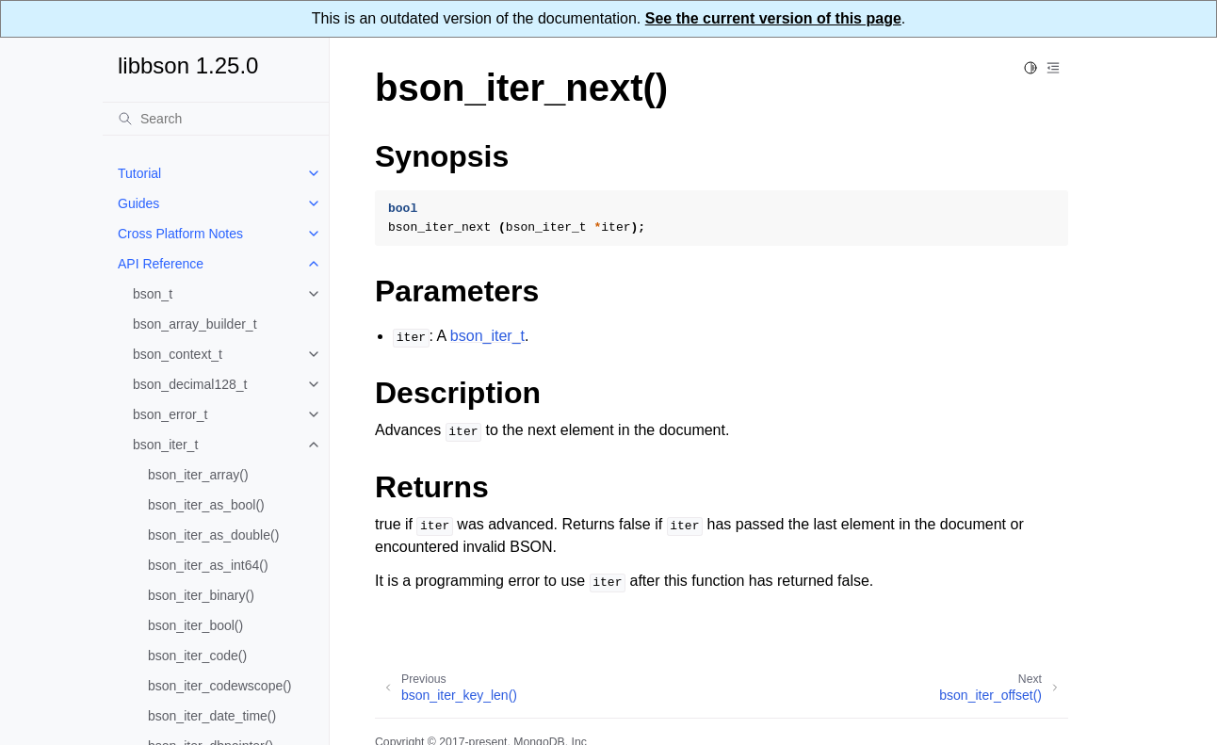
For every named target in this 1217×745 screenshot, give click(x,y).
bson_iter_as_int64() (208, 565)
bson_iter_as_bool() (206, 504)
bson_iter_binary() (201, 595)
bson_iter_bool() (195, 625)
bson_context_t (177, 354)
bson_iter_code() (197, 655)
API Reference (160, 263)
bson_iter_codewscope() (220, 685)
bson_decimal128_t (190, 384)
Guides (138, 203)
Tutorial (139, 173)
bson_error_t (170, 414)
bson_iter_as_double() (213, 535)
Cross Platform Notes (180, 233)
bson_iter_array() (198, 474)
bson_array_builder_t (195, 324)
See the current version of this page (773, 18)
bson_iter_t (165, 444)
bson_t (152, 293)
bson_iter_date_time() (212, 715)
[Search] (216, 119)
